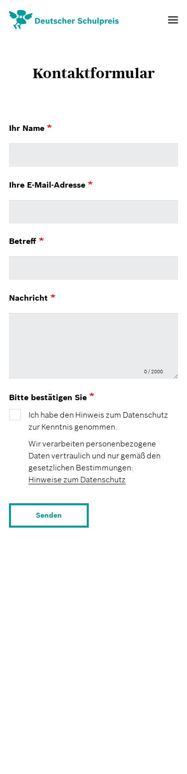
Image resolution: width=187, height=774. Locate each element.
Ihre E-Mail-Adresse (51, 185)
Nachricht (32, 298)
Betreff (26, 241)
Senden (49, 515)
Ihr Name (30, 128)
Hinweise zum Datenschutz (77, 479)
